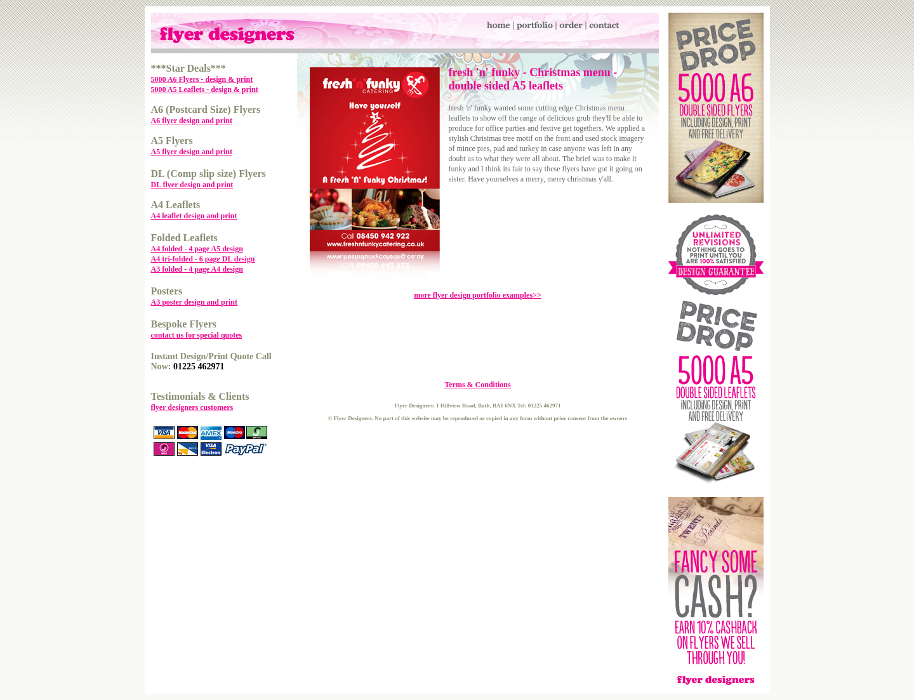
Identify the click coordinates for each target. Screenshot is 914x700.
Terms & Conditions (477, 384)
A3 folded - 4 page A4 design (197, 269)
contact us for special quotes (196, 335)
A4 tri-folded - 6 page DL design (203, 258)
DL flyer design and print (192, 184)
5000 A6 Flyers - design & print (202, 79)
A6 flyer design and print (191, 120)
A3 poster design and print (194, 302)
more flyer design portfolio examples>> (477, 295)
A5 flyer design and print (191, 151)
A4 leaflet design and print (194, 215)
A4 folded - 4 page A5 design (197, 248)
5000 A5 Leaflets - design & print (204, 89)
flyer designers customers (192, 407)
